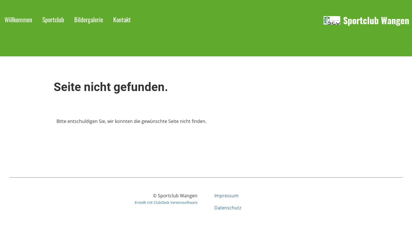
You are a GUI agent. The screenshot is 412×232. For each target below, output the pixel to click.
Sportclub (53, 19)
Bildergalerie (88, 19)
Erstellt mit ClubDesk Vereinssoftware (166, 202)
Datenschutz (227, 208)
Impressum (226, 196)
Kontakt (122, 19)
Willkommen (18, 19)
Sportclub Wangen (376, 20)
